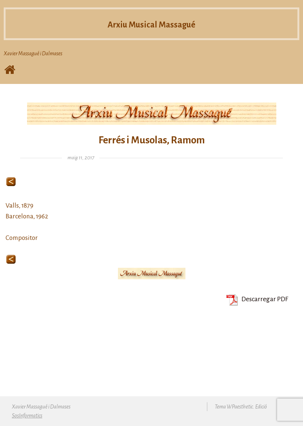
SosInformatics (27, 416)
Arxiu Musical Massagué (151, 24)
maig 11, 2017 (80, 157)
